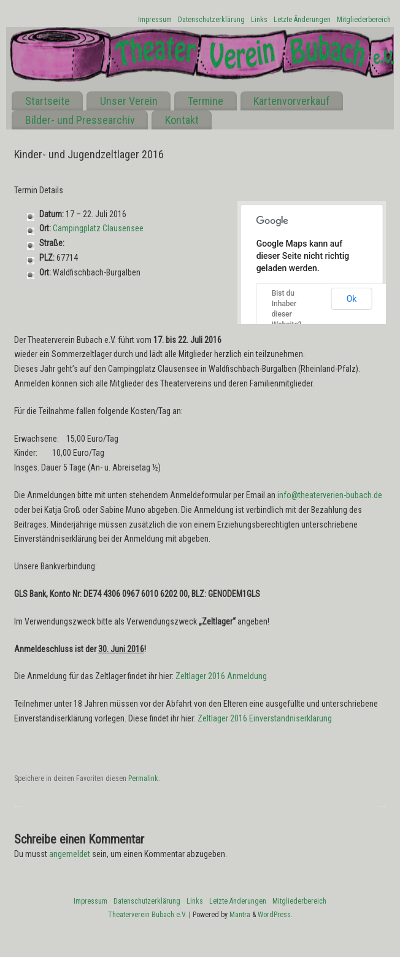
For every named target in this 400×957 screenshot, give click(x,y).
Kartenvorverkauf (291, 100)
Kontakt (182, 119)
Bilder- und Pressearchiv (80, 119)
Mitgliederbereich (364, 19)
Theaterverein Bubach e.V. (147, 914)
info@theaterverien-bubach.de (329, 495)
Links (259, 19)
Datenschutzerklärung (211, 19)
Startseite (47, 100)
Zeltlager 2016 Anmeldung (221, 676)
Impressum (155, 19)
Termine (205, 100)
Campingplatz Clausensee (98, 228)
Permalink (143, 778)
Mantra (239, 914)
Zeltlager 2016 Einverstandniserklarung (265, 718)
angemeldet (69, 854)
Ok (352, 299)
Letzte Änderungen (302, 19)
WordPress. (275, 914)
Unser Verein (129, 100)
